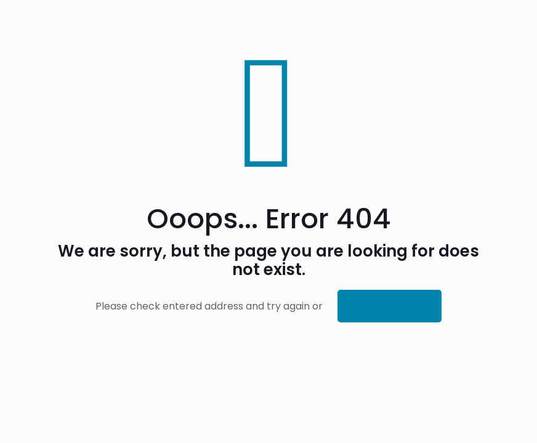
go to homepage (389, 306)
